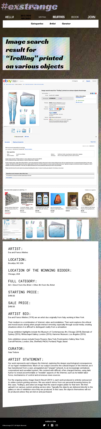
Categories (37, 23)
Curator (66, 23)
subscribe (50, 421)
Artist (53, 23)
